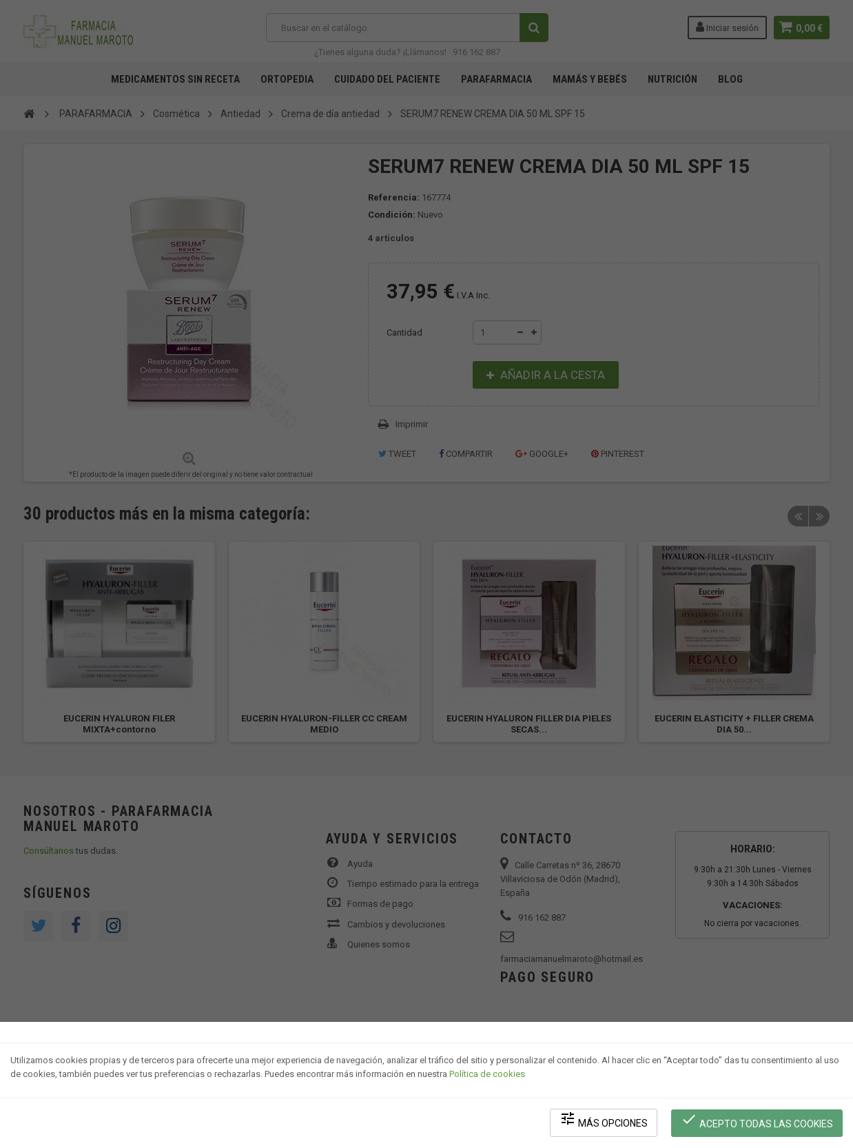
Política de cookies (487, 1076)
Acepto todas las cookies (757, 1120)
